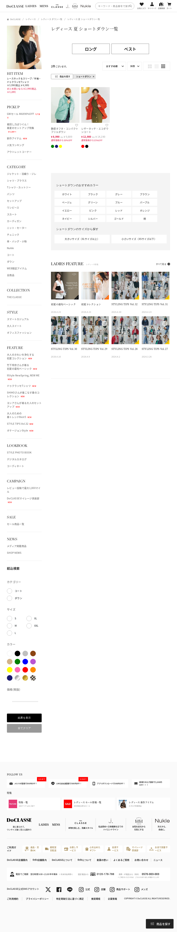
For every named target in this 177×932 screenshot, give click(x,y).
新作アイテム (17, 138)
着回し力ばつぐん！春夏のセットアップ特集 (20, 127)
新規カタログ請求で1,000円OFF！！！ (148, 783)
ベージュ (67, 202)
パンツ (11, 194)
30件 (132, 66)
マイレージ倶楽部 (134, 849)
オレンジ (145, 210)
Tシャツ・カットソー (19, 187)
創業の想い (102, 860)
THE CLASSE (14, 297)
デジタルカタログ (17, 459)
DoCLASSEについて (62, 860)
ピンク (93, 210)
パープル (145, 202)
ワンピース (13, 207)
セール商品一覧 (15, 524)
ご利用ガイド (11, 849)
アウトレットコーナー (19, 151)
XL (35, 618)
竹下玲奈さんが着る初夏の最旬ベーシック (22, 366)
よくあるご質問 (121, 860)
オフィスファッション (19, 332)
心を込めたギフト (92, 849)
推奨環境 (95, 898)
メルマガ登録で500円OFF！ (27, 782)
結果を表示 (24, 717)
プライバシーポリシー (37, 898)
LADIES (30, 6)
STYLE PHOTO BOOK (19, 452)
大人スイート (14, 326)
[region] (88, 6)
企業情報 (112, 898)
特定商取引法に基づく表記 (70, 898)
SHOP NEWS (14, 552)
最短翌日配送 (50, 849)
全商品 (10, 275)
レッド (119, 210)
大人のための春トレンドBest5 (19, 415)
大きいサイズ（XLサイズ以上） (82, 239)
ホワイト (67, 194)
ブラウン (145, 194)
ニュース (157, 860)
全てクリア (24, 728)
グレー (119, 194)
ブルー (119, 202)
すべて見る (161, 264)
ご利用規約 (12, 898)
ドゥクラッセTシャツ (21, 385)
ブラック (93, 194)
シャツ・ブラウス (17, 180)
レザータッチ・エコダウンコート (94, 130)
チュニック (13, 234)
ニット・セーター (17, 227)
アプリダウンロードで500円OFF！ (109, 783)
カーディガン (14, 221)
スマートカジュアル (18, 319)
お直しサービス (71, 849)
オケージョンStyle (20, 430)
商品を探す (160, 924)
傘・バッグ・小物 (17, 241)
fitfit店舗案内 (40, 860)
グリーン (93, 202)
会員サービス (112, 849)
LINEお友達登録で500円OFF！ (69, 782)
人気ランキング (15, 145)
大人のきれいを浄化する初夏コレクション (20, 356)
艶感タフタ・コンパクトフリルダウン (64, 130)
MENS (44, 6)
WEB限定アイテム (17, 268)
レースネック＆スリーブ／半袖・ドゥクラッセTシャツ (24, 80)
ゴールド (119, 218)
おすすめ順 (112, 66)
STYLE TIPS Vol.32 (20, 423)
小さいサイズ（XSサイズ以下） (139, 239)
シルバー (93, 218)
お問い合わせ (141, 860)
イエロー (67, 210)
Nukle (10, 248)
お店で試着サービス (158, 849)
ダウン (10, 261)
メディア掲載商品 (16, 546)
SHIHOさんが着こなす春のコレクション (23, 394)
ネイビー (67, 218)
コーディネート (15, 466)
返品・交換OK (32, 849)
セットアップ (14, 200)
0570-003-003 (150, 874)
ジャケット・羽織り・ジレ (21, 173)
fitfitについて (85, 860)
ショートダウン (83, 76)
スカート (12, 214)
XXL (36, 625)
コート (10, 255)
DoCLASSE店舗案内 (17, 860)
